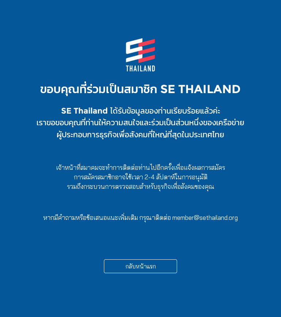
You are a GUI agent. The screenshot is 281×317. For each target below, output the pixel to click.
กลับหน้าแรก (140, 266)
